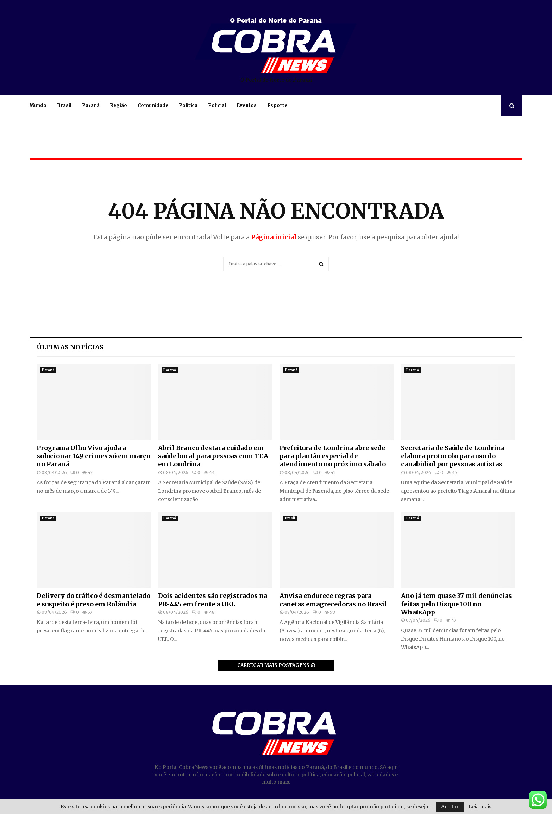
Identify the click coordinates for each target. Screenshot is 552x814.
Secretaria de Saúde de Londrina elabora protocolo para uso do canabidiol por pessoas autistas (452, 456)
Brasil (64, 105)
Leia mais (480, 806)
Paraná (91, 105)
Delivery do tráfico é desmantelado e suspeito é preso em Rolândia (93, 600)
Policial (217, 105)
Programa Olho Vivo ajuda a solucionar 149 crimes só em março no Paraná (93, 456)
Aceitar (450, 806)
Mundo (38, 105)
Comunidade (153, 105)
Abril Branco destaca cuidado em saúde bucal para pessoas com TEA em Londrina (213, 456)
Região (118, 105)
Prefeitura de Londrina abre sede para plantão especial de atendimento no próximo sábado (333, 456)
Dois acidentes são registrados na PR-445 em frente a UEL (212, 600)
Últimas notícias (70, 347)
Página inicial (273, 237)
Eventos (247, 105)
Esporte (277, 105)
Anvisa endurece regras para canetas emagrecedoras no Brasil (333, 600)
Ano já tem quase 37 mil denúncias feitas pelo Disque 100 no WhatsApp (456, 604)
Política (188, 105)
